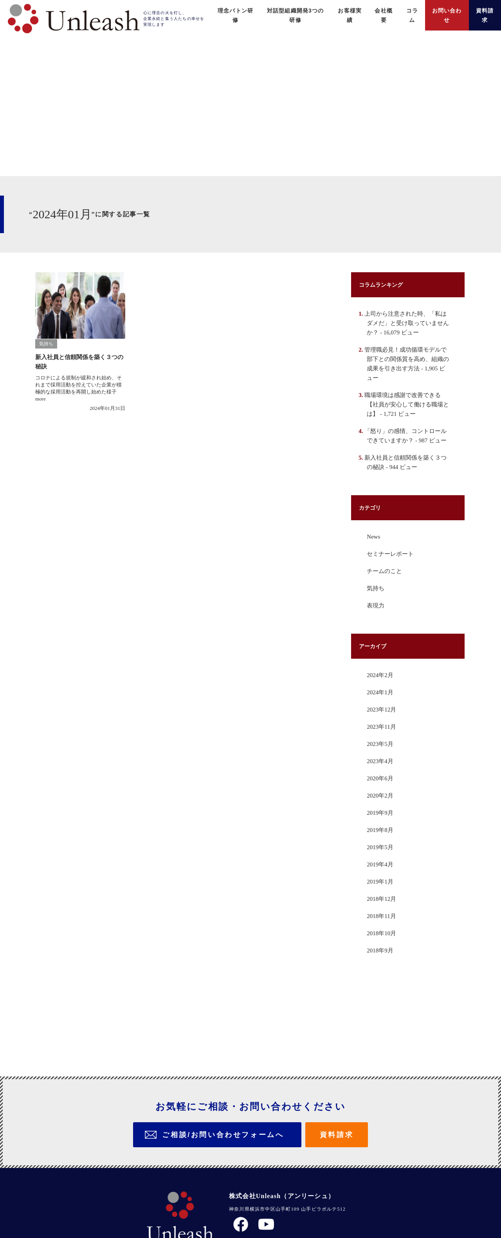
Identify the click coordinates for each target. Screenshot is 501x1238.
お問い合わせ (442, 10)
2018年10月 (383, 980)
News (374, 584)
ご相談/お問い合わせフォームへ (223, 1098)
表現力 (376, 653)
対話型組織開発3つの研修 (279, 10)
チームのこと (386, 618)
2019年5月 (381, 894)
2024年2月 (381, 722)
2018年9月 (381, 998)
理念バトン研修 (215, 10)
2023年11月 (383, 774)
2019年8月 (381, 877)
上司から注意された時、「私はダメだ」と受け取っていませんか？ (407, 361)
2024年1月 (381, 740)
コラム (405, 10)
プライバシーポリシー (260, 1188)
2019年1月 (381, 929)
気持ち (376, 635)
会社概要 (375, 10)
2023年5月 (381, 791)
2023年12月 (383, 757)
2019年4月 (381, 912)
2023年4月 (381, 808)
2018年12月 (383, 946)
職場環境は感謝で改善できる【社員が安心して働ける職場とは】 (407, 442)
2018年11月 (383, 963)
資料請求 (484, 10)
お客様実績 (339, 10)
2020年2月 (381, 843)
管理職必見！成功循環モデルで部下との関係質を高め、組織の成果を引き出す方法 (407, 397)
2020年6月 (381, 826)
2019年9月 (381, 860)
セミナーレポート (392, 601)
